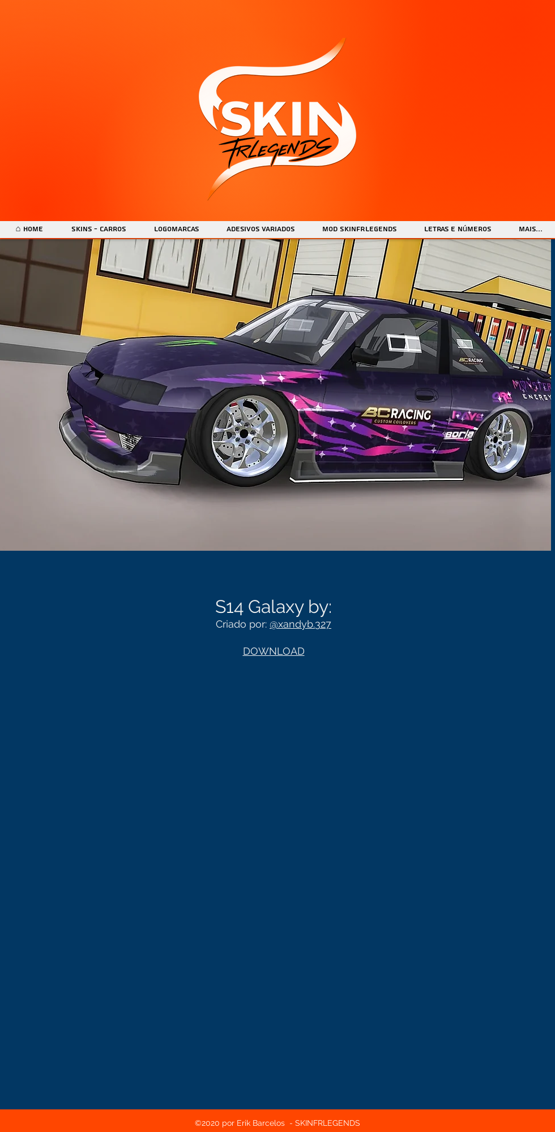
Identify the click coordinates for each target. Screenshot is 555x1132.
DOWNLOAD (274, 651)
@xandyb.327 (300, 624)
